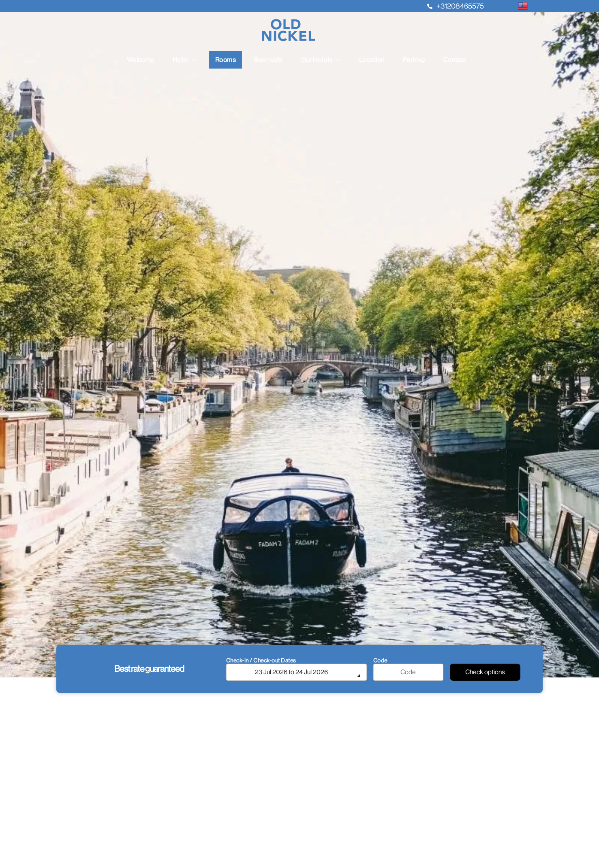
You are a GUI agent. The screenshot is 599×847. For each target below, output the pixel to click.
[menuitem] (144, 60)
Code (380, 660)
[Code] (408, 672)
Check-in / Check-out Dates (261, 660)
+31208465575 (460, 6)
